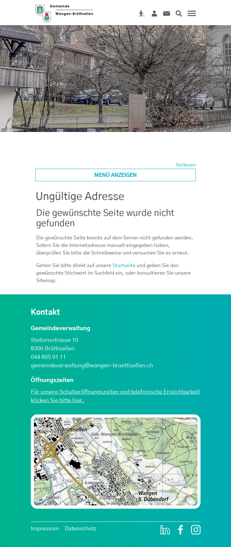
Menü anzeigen (115, 175)
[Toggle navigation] (191, 16)
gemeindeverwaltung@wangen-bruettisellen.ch (92, 366)
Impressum (45, 529)
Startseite (124, 265)
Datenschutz (80, 529)
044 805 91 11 (48, 357)
